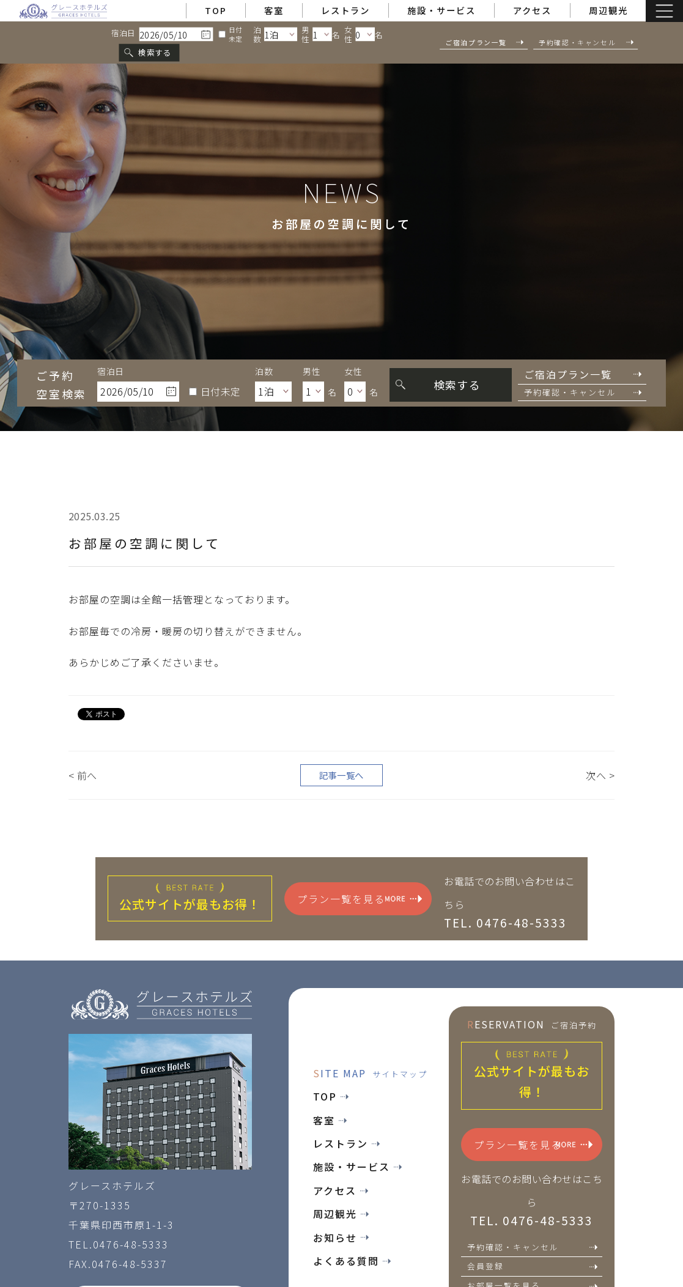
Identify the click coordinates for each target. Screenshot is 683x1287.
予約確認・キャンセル (532, 1247)
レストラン (345, 10)
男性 (305, 34)
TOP (216, 10)
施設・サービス (441, 10)
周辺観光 (608, 10)
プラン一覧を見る (359, 898)
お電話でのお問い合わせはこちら (509, 901)
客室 (274, 10)
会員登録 (532, 1266)
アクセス (532, 10)
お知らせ (341, 1237)
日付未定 (230, 34)
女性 (348, 34)
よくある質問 (352, 1260)
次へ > (600, 775)
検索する (154, 51)
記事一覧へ (341, 775)
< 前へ (82, 775)
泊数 (257, 34)
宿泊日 (123, 33)
